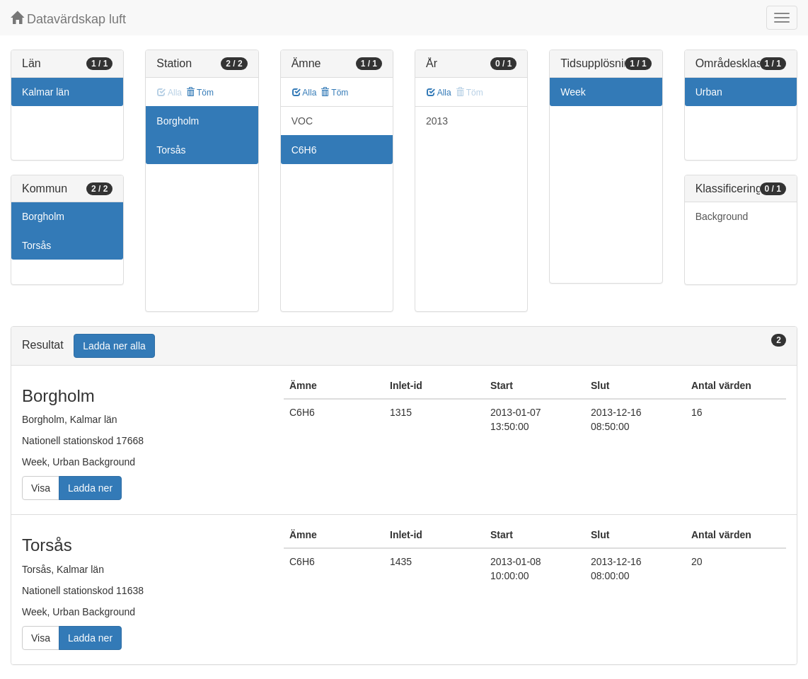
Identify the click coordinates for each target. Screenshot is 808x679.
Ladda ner (90, 488)
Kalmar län (45, 92)
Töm (200, 93)
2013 (437, 121)
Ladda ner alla (114, 346)
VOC (302, 121)
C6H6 (304, 150)
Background (722, 216)
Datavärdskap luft (68, 18)
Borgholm (43, 216)
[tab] (404, 346)
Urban (709, 92)
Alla (304, 93)
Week (573, 92)
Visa (40, 488)
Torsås (36, 245)
